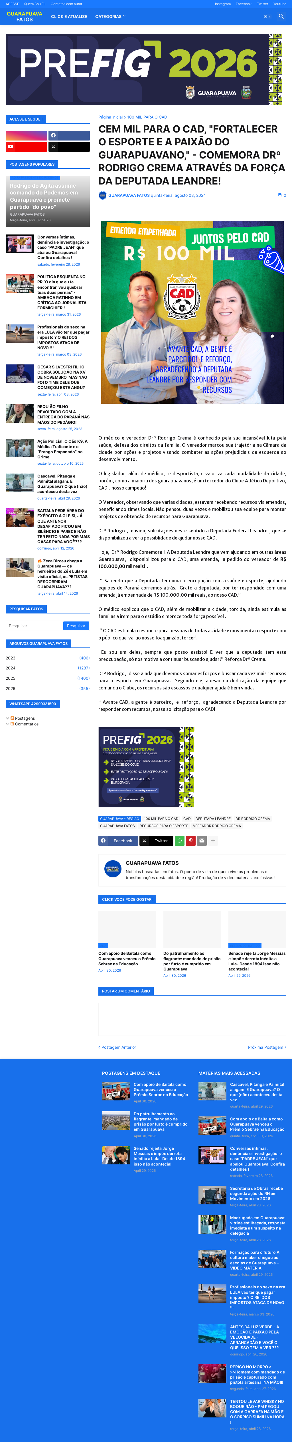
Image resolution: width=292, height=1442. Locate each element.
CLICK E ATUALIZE (69, 16)
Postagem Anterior (119, 1047)
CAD (187, 819)
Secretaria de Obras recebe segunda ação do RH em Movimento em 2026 (256, 1193)
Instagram (223, 4)
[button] (267, 16)
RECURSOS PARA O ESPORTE (164, 826)
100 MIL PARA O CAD (147, 117)
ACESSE (12, 4)
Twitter (262, 4)
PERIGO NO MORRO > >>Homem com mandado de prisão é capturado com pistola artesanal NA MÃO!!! (257, 1374)
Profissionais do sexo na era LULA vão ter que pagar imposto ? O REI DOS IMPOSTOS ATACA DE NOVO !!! (63, 337)
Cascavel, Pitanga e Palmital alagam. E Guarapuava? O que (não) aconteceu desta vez (62, 484)
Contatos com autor (66, 4)
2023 (48, 658)
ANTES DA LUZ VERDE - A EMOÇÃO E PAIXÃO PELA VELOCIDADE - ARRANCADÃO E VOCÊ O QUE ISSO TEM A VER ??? (254, 1337)
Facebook (244, 4)
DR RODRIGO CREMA (253, 819)
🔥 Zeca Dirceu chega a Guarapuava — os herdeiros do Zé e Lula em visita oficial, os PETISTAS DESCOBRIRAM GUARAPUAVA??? (62, 573)
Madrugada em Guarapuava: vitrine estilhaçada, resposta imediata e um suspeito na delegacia (257, 1225)
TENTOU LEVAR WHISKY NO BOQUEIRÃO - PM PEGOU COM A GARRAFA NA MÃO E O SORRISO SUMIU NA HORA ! (257, 1412)
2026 (48, 688)
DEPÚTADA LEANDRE (213, 819)
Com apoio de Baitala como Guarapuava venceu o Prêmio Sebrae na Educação (127, 958)
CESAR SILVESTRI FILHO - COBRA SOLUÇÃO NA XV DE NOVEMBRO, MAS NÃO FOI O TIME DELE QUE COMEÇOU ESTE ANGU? (62, 377)
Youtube (279, 4)
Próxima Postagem (265, 1047)
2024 (48, 668)
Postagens (23, 718)
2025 (48, 678)
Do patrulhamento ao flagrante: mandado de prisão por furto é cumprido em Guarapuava (192, 961)
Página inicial (110, 117)
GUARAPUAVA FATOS (117, 826)
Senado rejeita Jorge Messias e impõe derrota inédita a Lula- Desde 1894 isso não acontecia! (257, 961)
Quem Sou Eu (35, 4)
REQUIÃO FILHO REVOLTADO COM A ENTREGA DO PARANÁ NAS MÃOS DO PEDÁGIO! (63, 414)
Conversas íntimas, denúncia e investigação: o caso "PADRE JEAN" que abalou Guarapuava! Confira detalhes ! (63, 247)
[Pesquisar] (35, 625)
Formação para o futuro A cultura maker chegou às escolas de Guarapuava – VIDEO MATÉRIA (254, 1260)
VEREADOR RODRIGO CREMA (217, 826)
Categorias (108, 16)
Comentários (24, 723)
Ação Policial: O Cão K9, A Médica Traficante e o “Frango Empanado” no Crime (62, 449)
